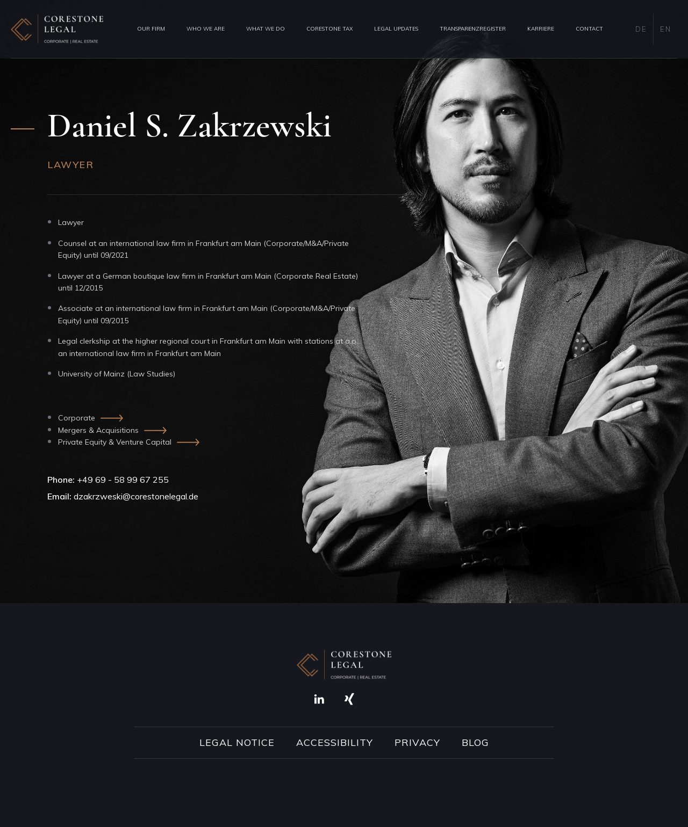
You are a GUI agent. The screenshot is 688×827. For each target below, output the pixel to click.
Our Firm (151, 28)
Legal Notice (237, 743)
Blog (475, 743)
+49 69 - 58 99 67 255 (123, 479)
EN (665, 29)
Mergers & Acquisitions (98, 430)
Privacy (417, 743)
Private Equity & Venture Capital (114, 442)
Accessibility (334, 743)
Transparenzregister (473, 28)
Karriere (540, 28)
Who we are (206, 28)
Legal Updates (396, 28)
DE (641, 29)
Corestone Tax (329, 28)
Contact (589, 28)
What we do (265, 28)
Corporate (76, 418)
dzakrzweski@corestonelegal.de (136, 496)
